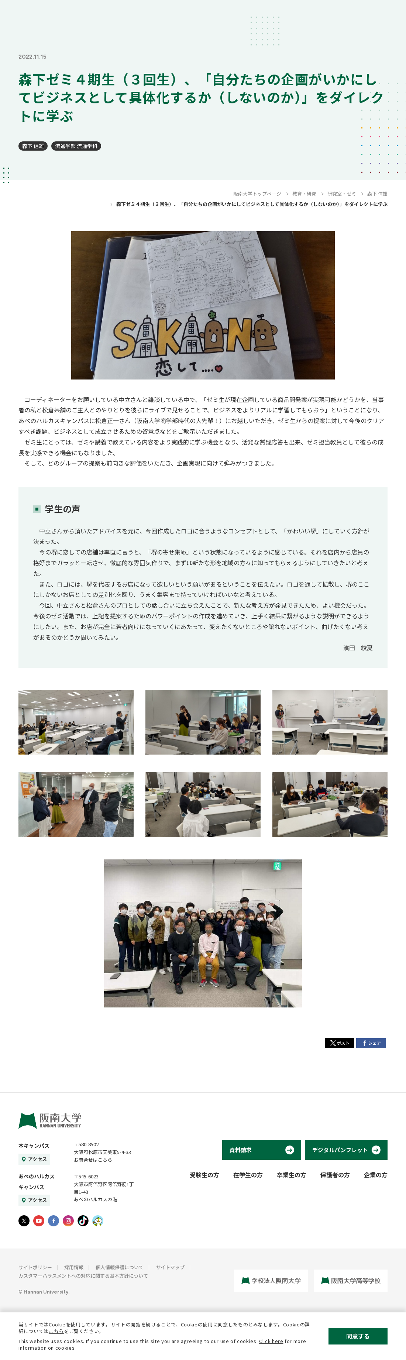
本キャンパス (33, 1145)
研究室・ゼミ (341, 193)
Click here (271, 1340)
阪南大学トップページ (257, 193)
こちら (56, 1331)
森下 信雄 (33, 146)
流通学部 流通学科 (76, 146)
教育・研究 (304, 193)
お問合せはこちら (93, 1159)
